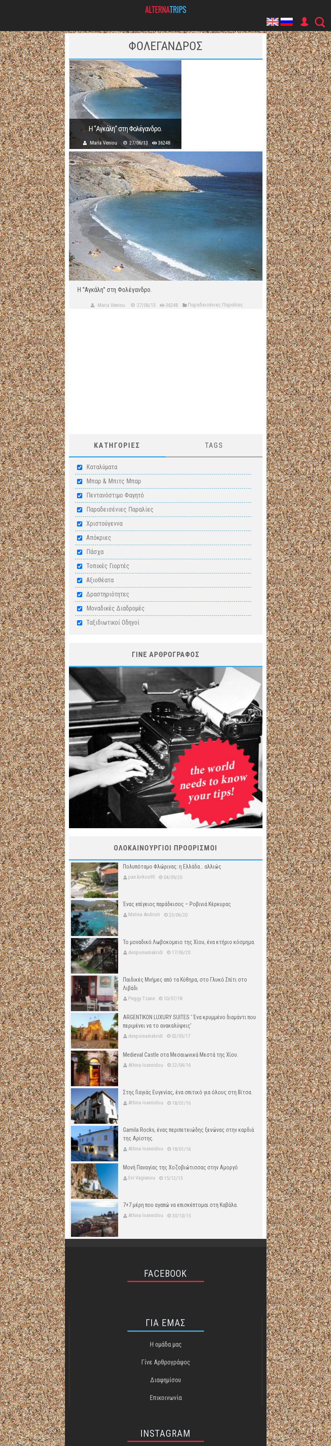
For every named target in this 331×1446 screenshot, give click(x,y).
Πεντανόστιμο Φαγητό (115, 495)
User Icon (304, 22)
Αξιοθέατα (100, 580)
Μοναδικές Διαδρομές (115, 608)
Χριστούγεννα (104, 523)
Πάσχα (95, 552)
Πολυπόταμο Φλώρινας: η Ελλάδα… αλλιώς (172, 866)
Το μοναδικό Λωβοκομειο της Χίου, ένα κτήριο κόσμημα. (189, 942)
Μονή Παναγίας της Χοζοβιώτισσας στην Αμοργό (180, 1167)
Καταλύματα (101, 467)
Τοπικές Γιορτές (107, 566)
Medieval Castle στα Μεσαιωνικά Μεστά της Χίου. (180, 1054)
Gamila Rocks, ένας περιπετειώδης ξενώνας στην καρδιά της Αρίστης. (188, 1134)
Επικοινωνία (166, 1398)
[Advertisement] (165, 377)
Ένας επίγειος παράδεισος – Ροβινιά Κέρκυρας (177, 904)
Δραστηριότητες (107, 594)
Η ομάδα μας (166, 1344)
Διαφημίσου (165, 1380)
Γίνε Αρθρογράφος (165, 1362)
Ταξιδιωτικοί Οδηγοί (112, 622)
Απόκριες (98, 537)
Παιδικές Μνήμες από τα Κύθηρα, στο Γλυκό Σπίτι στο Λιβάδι (185, 983)
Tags (214, 445)
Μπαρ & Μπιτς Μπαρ (113, 481)
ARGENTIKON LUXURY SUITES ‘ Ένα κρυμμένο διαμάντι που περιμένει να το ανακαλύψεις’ (189, 1021)
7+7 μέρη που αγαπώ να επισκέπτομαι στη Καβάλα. (180, 1205)
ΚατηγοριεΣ (117, 445)
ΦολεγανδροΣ (165, 46)
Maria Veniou (103, 143)
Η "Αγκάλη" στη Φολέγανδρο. (125, 129)
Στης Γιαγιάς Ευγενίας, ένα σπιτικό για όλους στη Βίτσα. (187, 1092)
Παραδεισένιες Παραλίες (120, 509)
